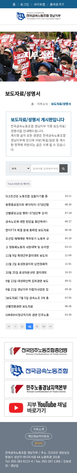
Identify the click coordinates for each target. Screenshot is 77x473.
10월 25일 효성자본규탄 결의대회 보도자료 (26, 272)
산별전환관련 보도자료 (19, 306)
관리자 (38, 443)
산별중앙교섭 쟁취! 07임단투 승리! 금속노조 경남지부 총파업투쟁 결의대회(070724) (27, 213)
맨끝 (50, 326)
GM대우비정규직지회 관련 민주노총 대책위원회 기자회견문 (27, 315)
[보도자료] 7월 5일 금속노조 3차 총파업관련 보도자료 (27, 298)
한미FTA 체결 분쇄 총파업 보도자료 (27, 230)
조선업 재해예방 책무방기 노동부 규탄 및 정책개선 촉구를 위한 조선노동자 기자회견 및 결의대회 (27, 238)
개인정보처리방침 (38, 436)
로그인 (24, 4)
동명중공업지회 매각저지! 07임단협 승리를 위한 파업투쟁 (27, 204)
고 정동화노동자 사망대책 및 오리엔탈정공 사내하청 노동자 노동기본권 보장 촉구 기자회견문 (27, 247)
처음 (9, 326)
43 (37, 326)
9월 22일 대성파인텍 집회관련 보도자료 (27, 281)
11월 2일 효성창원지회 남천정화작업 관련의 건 (27, 264)
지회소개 (38, 429)
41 (22, 326)
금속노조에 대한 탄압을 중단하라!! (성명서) (26, 221)
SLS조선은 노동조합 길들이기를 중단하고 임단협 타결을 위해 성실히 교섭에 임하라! (27, 196)
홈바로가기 (57, 4)
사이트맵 (39, 4)
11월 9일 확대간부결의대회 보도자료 (27, 255)
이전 (15, 326)
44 (43, 326)
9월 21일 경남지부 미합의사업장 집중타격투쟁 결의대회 (27, 289)
